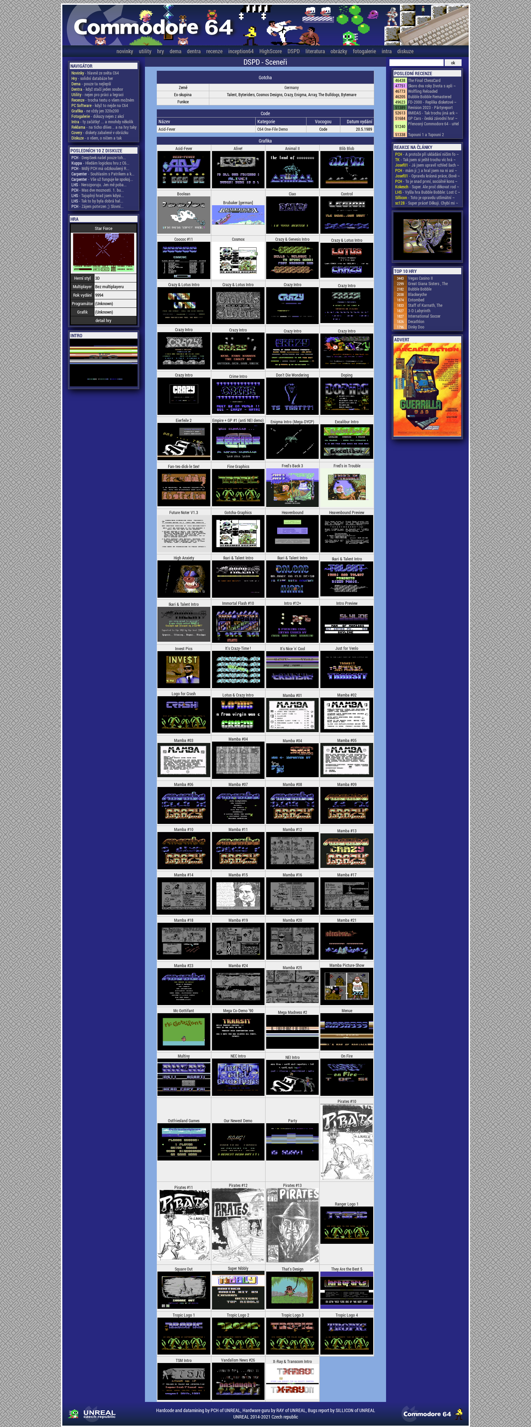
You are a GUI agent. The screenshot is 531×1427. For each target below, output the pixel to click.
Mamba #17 (347, 874)
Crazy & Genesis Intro (292, 239)
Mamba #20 (292, 920)
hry (160, 51)
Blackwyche (417, 294)
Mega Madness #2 (292, 1012)
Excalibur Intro (347, 421)
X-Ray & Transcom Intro (292, 1361)
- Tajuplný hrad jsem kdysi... (97, 195)
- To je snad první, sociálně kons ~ (426, 181)
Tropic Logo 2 (238, 1315)
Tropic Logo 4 (347, 1315)
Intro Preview (347, 603)
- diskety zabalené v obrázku (99, 132)
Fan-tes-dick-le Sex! (183, 466)
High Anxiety (184, 557)
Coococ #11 (183, 239)
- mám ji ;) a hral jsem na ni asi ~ (426, 170)
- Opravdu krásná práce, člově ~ (427, 175)
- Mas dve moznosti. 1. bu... (97, 190)
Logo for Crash (184, 693)
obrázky (339, 51)
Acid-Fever (166, 129)
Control (347, 193)
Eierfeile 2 (184, 420)
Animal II (292, 148)
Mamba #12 (292, 829)
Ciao (292, 193)
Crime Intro (238, 376)
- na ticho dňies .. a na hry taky (103, 127)
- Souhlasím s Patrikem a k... (102, 173)
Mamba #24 (238, 965)
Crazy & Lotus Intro (346, 240)
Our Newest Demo (238, 1120)
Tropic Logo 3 (292, 1315)
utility (145, 51)
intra (386, 51)
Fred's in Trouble (347, 465)
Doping (347, 375)
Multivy (184, 1056)
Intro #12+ (292, 603)
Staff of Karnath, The (425, 305)
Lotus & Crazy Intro (238, 695)
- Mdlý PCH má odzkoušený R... (100, 168)
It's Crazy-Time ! (238, 648)
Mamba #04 (238, 739)
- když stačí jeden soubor (97, 89)
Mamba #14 (183, 874)
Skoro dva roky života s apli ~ (432, 85)
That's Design (292, 1269)
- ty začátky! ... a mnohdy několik (102, 121)
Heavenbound (292, 512)
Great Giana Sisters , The (428, 283)
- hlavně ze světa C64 (95, 73)
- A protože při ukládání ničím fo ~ (427, 154)
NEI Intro (292, 1057)
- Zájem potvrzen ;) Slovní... (97, 206)
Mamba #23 (183, 965)
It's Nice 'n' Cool (292, 648)
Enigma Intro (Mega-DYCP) (292, 421)
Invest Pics (183, 648)
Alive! (238, 148)
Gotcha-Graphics (238, 512)
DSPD (294, 51)
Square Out (184, 1269)
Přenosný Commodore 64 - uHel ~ (433, 126)
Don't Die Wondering (292, 375)
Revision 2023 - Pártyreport (430, 107)
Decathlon (416, 321)
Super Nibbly (238, 1268)
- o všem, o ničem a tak (96, 138)
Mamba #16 (292, 874)
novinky (124, 51)
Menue (347, 1010)
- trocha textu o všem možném (102, 100)
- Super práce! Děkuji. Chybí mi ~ (426, 203)
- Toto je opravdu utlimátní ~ (425, 197)
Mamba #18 (183, 920)
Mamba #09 (347, 784)
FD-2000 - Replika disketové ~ (432, 102)
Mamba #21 (347, 920)
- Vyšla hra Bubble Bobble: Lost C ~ (427, 192)
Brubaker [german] (238, 202)
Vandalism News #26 (238, 1360)
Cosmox (238, 239)
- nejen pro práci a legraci (97, 94)
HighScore (270, 51)
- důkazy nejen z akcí (97, 116)
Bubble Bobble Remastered (429, 96)
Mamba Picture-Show (347, 965)
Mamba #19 (238, 920)
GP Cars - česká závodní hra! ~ (433, 118)
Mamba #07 (238, 784)
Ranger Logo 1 (347, 1204)
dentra (193, 51)
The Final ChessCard (424, 80)
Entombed (416, 299)
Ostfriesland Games (183, 1120)
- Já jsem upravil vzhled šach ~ (427, 165)
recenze (214, 51)
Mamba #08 (292, 784)
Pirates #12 (238, 1185)
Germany (291, 87)
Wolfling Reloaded (423, 91)
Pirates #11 (183, 1187)
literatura (315, 51)
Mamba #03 (183, 740)
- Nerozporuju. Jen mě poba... (99, 184)
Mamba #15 (238, 874)
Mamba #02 (347, 695)
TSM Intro (184, 1360)
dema (175, 51)
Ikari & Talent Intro (238, 557)
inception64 (241, 51)
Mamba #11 (238, 829)
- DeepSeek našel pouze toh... (98, 157)
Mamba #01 (292, 695)
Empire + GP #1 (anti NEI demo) (238, 420)
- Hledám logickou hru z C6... (100, 163)
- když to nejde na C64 (99, 105)
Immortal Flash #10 (238, 603)
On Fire (347, 1056)
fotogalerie (364, 51)
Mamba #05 (347, 740)
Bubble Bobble (419, 289)
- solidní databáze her (92, 78)
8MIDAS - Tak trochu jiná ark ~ (433, 112)
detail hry (103, 320)
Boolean (183, 193)
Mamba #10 (183, 829)
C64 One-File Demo (272, 129)
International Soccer (424, 316)
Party (292, 1120)
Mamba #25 (292, 967)
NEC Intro (238, 1056)
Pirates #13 (292, 1185)
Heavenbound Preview (346, 512)
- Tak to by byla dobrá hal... (97, 201)
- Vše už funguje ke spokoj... (102, 179)
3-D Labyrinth (419, 310)
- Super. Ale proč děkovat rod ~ (427, 186)
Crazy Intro (292, 284)
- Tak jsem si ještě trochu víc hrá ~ (425, 159)
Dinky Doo (416, 326)
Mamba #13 (347, 830)
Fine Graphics (238, 466)
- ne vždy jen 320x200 (95, 110)
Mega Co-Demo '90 (238, 1010)
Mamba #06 (183, 784)
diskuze (405, 51)
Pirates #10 (347, 1101)
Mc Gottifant (183, 1010)
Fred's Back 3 (292, 465)
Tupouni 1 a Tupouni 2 (426, 134)
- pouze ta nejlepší (91, 83)
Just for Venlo (346, 648)
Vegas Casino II (420, 278)
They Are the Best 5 (346, 1269)
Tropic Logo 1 (184, 1315)
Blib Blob (346, 148)
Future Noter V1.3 (183, 512)
